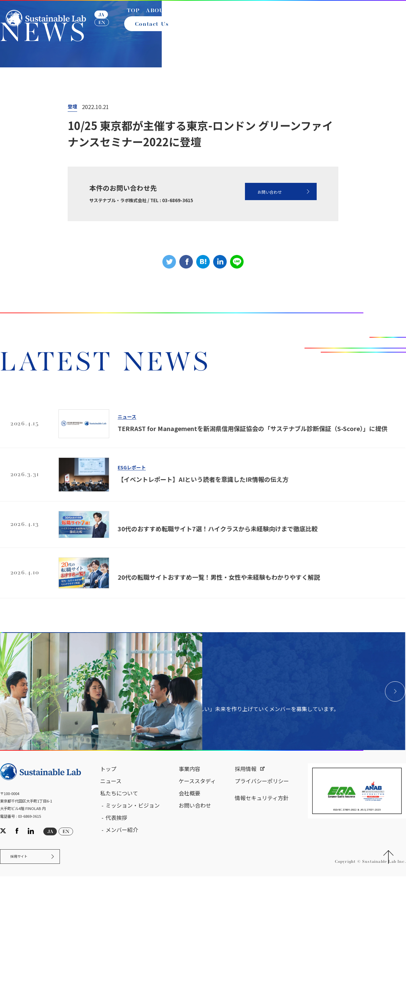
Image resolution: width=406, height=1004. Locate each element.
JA (105, 20)
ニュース (80, 152)
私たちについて (119, 954)
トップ (108, 929)
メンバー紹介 (122, 990)
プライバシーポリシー (262, 942)
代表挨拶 (116, 978)
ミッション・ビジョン (133, 966)
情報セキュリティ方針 (262, 959)
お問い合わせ (255, 296)
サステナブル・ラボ (33, 152)
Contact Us (155, 30)
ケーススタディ (197, 942)
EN (105, 28)
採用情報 (245, 929)
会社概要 (189, 954)
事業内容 (189, 929)
